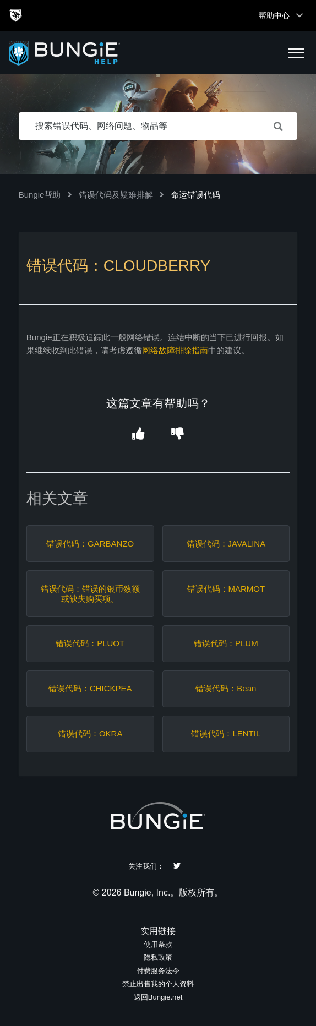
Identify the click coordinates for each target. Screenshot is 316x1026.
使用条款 (158, 944)
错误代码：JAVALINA (226, 543)
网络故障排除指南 (175, 350)
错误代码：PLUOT (90, 643)
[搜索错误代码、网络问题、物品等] (158, 126)
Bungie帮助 (40, 194)
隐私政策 (158, 957)
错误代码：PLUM (226, 643)
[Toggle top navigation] (299, 15)
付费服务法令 (158, 971)
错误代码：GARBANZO (90, 543)
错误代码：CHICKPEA (90, 688)
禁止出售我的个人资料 (158, 984)
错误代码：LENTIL (225, 733)
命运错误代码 (195, 194)
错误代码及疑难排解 (116, 194)
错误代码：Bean (225, 688)
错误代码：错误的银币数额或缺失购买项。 (90, 593)
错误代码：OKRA (90, 733)
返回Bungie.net (158, 997)
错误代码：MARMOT (226, 588)
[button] (296, 53)
